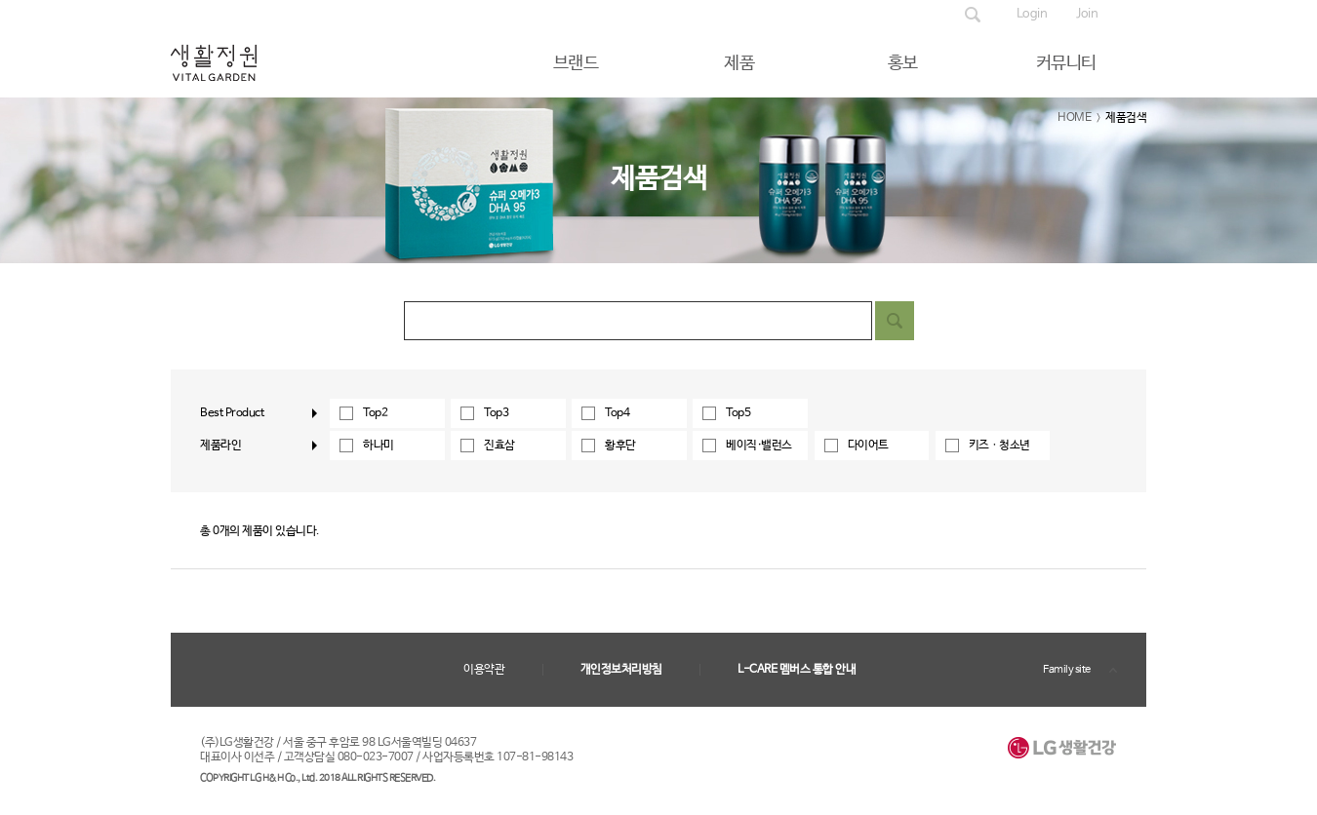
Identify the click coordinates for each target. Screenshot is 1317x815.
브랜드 (576, 63)
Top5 (738, 413)
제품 (739, 63)
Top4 (617, 413)
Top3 (496, 413)
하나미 (378, 445)
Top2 (375, 413)
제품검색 (972, 14)
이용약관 (483, 670)
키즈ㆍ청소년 (999, 445)
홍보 (903, 63)
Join (1087, 14)
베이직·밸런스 (759, 445)
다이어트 (868, 445)
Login (1032, 14)
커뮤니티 (1066, 63)
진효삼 (499, 445)
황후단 (620, 445)
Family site (1067, 670)
